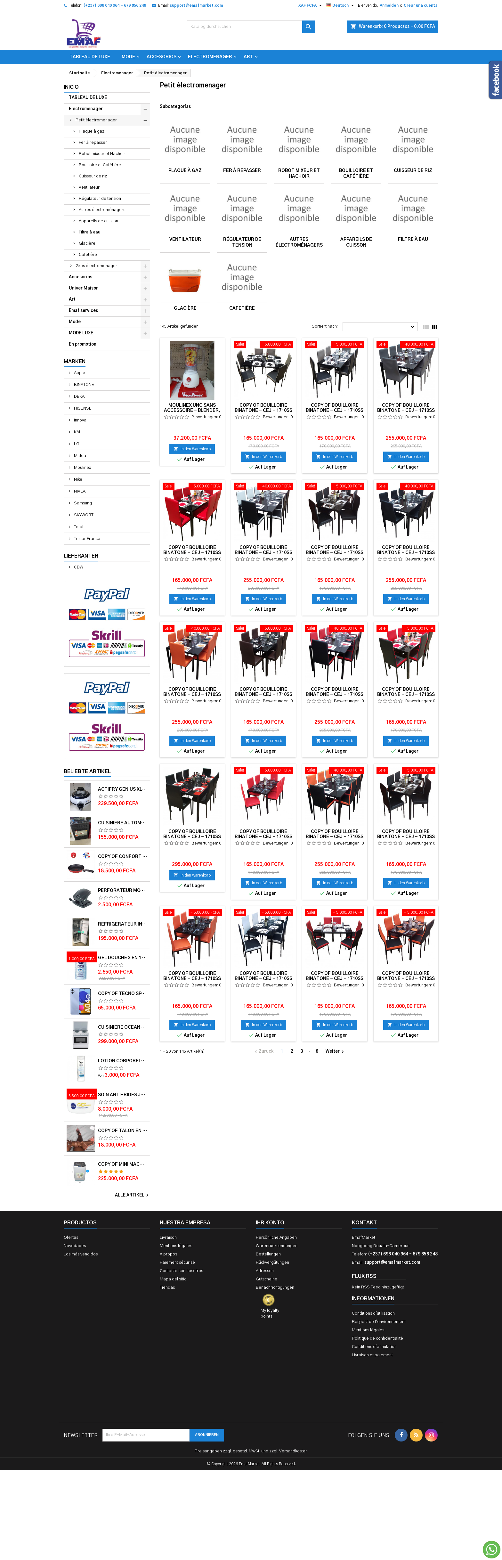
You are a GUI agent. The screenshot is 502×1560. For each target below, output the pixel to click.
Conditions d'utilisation (373, 1313)
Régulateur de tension (100, 199)
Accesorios (161, 57)
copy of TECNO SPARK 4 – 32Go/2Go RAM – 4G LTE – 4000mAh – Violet (122, 994)
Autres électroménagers (102, 210)
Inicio (71, 87)
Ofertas (71, 1238)
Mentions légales (176, 1246)
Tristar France (86, 539)
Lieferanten (81, 556)
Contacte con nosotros (181, 1271)
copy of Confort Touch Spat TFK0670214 (122, 856)
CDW (78, 567)
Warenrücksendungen (276, 1246)
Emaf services (83, 311)
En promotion (82, 344)
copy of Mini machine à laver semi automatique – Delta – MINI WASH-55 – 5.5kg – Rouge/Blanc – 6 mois (122, 1164)
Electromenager (210, 57)
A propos (168, 1254)
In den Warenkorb (192, 448)
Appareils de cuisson (98, 221)
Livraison (168, 1238)
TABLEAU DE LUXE (89, 57)
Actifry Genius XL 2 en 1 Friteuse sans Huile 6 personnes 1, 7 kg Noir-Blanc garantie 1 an (122, 789)
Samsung (82, 503)
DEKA (79, 397)
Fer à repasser (93, 143)
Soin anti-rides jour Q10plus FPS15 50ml (122, 1095)
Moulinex (82, 468)
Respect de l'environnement (379, 1322)
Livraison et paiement (372, 1355)
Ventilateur (89, 187)
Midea (79, 456)
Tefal (78, 527)
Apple (79, 373)
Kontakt (364, 1222)
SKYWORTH (84, 515)
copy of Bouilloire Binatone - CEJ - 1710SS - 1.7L (263, 410)
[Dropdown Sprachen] (340, 5)
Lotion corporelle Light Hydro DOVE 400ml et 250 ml (122, 1061)
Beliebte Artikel (87, 771)
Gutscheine (266, 1279)
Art (248, 57)
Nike (77, 480)
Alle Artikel (132, 1195)
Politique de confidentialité (377, 1338)
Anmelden (389, 5)
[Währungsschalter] (310, 5)
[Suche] (251, 26)
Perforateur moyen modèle (122, 890)
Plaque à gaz (91, 131)
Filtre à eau (89, 232)
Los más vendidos (81, 1254)
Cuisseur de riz (93, 176)
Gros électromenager (96, 266)
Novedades (75, 1246)
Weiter (335, 1052)
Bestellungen (268, 1254)
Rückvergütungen (272, 1263)
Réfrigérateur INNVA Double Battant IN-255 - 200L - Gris (122, 924)
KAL (77, 432)
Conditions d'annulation (374, 1347)
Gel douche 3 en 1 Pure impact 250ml (122, 958)
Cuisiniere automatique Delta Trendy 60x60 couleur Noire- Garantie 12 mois (122, 823)
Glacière (87, 243)
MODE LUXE (81, 333)
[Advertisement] (251, 1462)
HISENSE (82, 408)
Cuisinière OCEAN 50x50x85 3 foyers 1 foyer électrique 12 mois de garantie (122, 1027)
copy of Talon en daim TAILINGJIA (122, 1131)
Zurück (263, 1052)
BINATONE (83, 385)
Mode (128, 57)
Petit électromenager (96, 120)
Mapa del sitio (173, 1279)
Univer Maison (84, 288)
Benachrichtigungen (275, 1288)
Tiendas (167, 1288)
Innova (79, 420)
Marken (74, 361)
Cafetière (88, 255)
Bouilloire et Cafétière (100, 165)
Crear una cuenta (421, 5)
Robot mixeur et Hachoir (102, 154)
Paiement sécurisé (177, 1263)
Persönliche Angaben (276, 1238)
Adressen (265, 1271)
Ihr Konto (270, 1222)
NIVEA (79, 491)
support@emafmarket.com (196, 5)
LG (76, 444)
